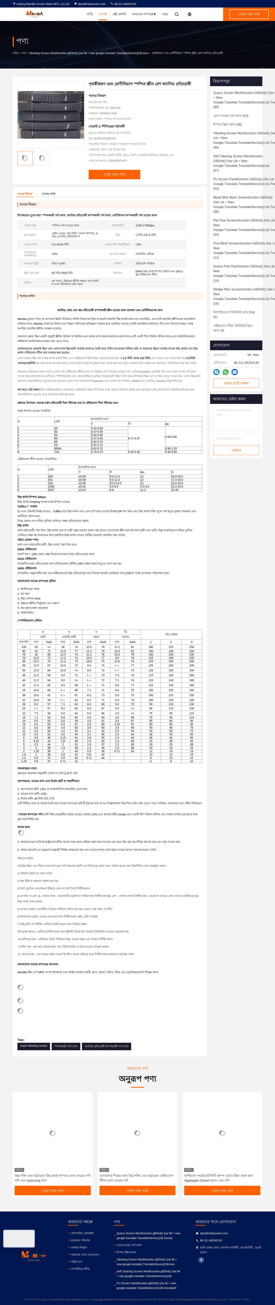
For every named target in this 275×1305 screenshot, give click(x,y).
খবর (165, 14)
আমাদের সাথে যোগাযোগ (85, 1254)
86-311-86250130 (123, 4)
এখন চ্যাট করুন (236, 383)
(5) (234, 315)
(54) (230, 115)
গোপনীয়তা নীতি (80, 1269)
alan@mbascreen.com (90, 4)
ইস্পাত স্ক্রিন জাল (126, 1252)
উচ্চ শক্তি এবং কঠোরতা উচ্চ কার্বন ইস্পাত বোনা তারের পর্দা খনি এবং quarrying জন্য (52, 1178)
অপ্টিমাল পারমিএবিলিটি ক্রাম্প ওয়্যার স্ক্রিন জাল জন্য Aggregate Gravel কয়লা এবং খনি (218, 1178)
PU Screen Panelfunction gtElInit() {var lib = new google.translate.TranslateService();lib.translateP (146, 1286)
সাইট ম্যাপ (76, 1261)
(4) (232, 328)
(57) (241, 163)
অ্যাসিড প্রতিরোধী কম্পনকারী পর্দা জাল (107, 1046)
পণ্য (103, 14)
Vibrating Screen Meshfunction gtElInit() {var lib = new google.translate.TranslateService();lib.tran (88, 53)
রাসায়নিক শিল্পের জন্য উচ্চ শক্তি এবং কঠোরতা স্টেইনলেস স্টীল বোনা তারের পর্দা (136, 1178)
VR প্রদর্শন (119, 14)
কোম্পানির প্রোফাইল (82, 1233)
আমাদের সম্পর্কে (144, 14)
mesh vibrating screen (33, 1045)
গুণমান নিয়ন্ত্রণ (79, 1247)
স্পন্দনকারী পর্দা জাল (66, 1046)
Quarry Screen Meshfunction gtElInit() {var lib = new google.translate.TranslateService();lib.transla (148, 1236)
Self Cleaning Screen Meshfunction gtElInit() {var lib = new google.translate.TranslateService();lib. (148, 1274)
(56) (227, 124)
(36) (244, 204)
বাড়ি (90, 14)
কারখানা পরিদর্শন (80, 1240)
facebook (201, 1260)
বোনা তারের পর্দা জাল (129, 1245)
